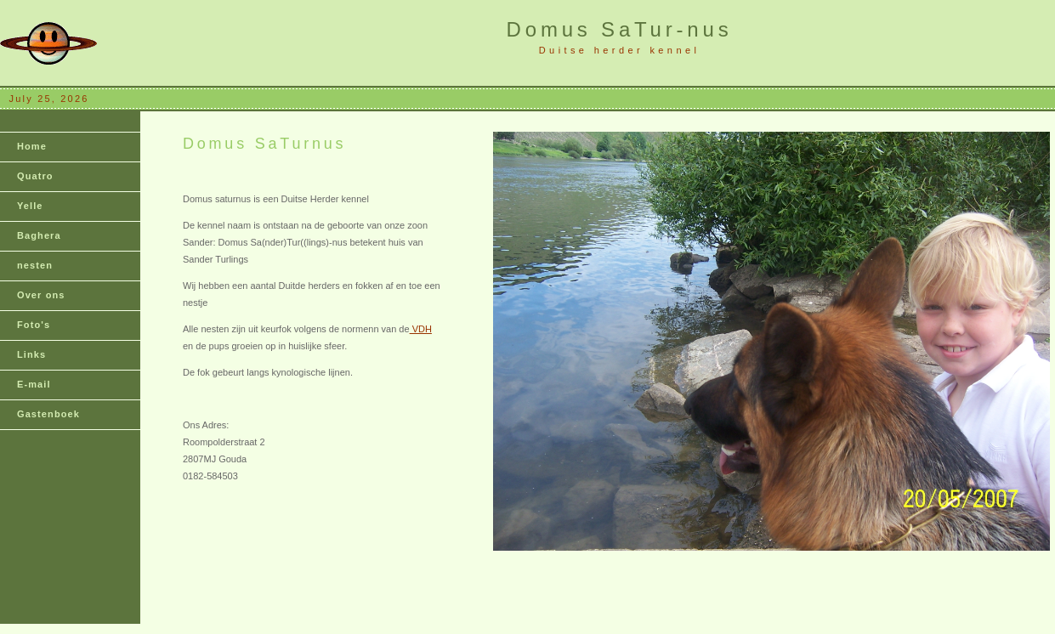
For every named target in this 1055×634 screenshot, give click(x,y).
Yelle (30, 206)
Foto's (33, 325)
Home (32, 146)
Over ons (41, 295)
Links (31, 354)
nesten (35, 265)
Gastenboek (48, 414)
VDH (421, 329)
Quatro (35, 176)
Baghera (39, 235)
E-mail (34, 384)
